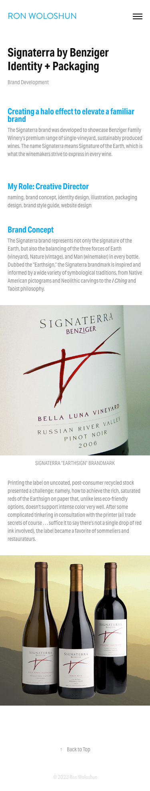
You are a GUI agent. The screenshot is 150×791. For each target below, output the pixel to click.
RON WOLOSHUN (42, 16)
